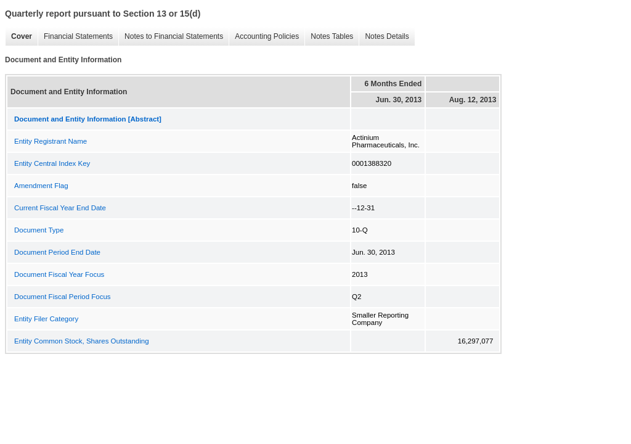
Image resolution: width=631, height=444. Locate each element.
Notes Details (384, 36)
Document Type (38, 230)
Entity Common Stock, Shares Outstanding (81, 341)
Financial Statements (75, 36)
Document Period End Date (57, 252)
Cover (18, 36)
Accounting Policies (264, 36)
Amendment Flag (41, 185)
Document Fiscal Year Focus (59, 274)
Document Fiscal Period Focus (62, 296)
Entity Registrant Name (50, 141)
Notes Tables (328, 36)
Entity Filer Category (46, 319)
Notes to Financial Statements (170, 36)
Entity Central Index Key (52, 163)
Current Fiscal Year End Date (60, 208)
